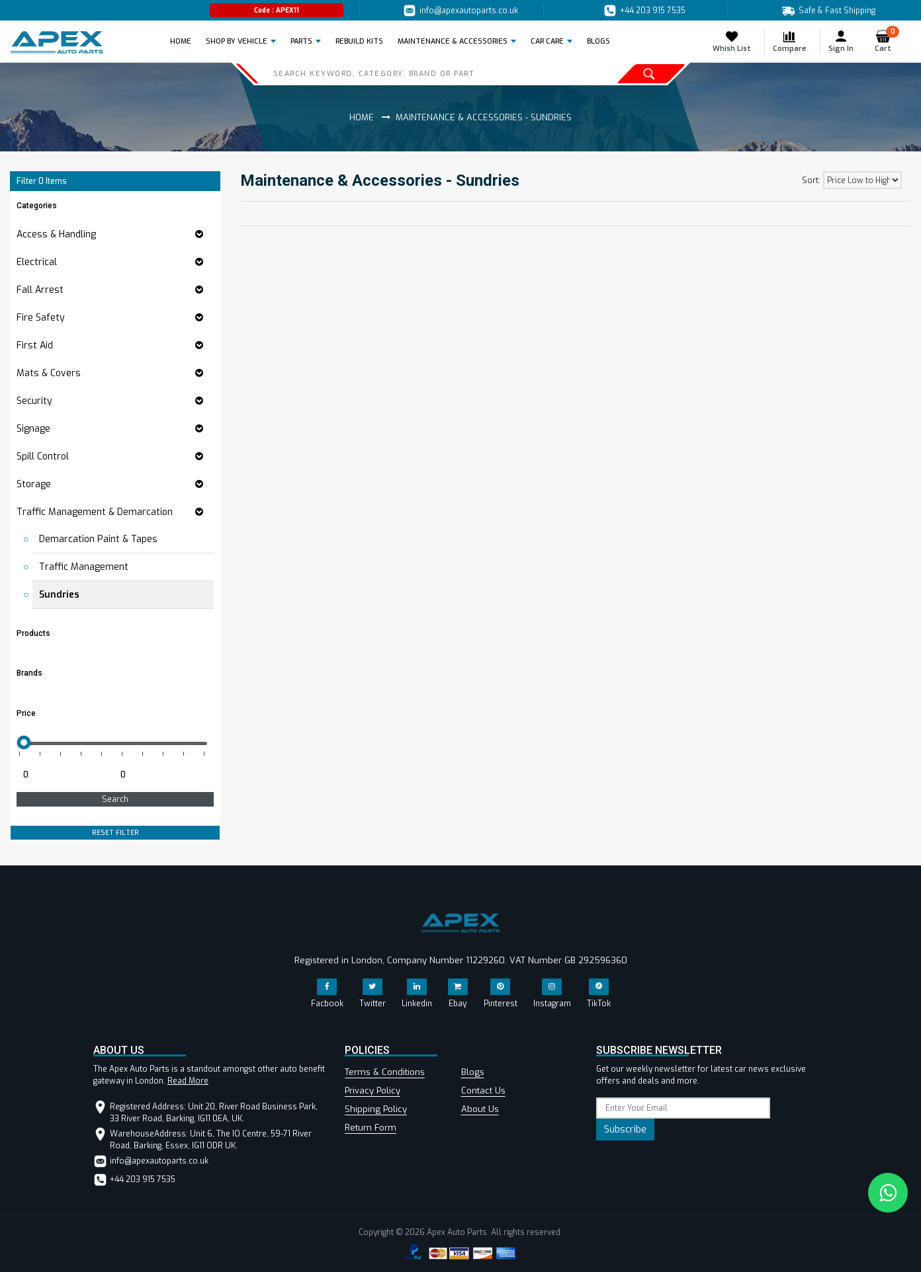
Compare (790, 41)
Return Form (370, 1127)
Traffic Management (83, 567)
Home (184, 41)
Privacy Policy (372, 1090)
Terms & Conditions (385, 1072)
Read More (187, 1081)
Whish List (732, 41)
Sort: (811, 180)
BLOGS (598, 41)
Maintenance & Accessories (452, 41)
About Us (480, 1109)
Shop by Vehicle (236, 41)
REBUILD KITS (359, 41)
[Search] (404, 73)
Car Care (547, 41)
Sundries (59, 594)
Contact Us (483, 1090)
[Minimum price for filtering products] (64, 775)
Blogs (472, 1072)
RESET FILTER (115, 832)
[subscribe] (683, 1108)
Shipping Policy (376, 1109)
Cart (887, 41)
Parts (301, 41)
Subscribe (625, 1129)
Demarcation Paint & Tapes (98, 539)
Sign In (841, 41)
